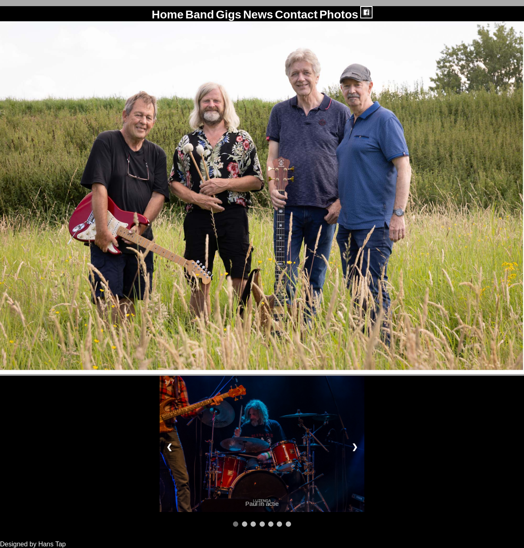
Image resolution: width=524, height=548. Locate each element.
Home (167, 14)
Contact (296, 14)
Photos (338, 14)
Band (199, 14)
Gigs (228, 14)
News (258, 14)
